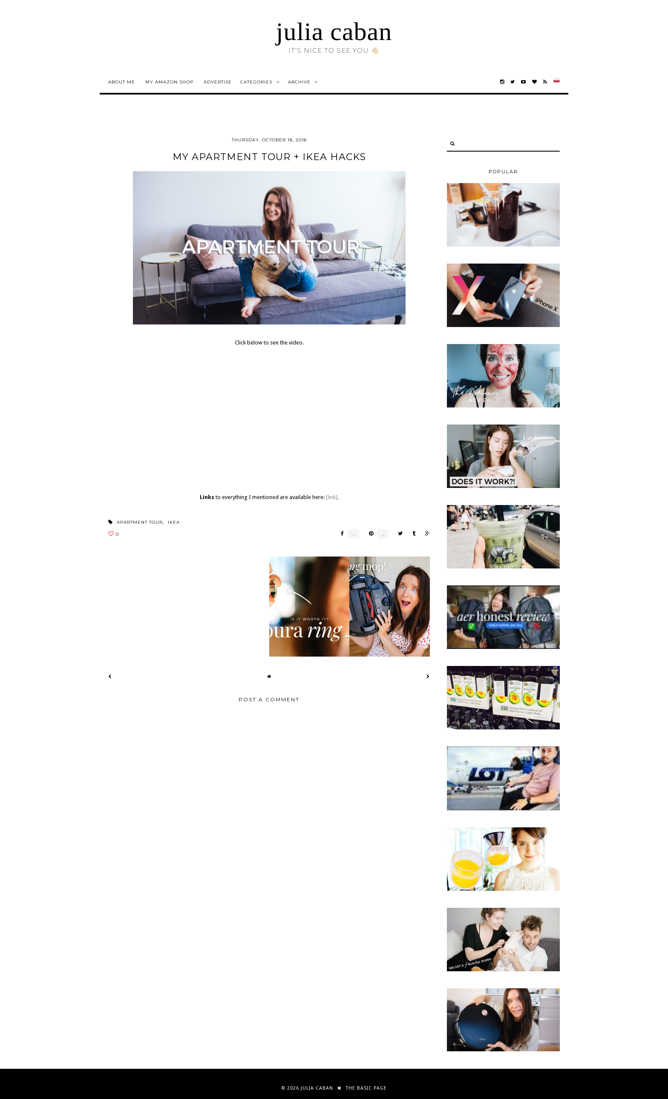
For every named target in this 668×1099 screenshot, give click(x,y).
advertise (218, 82)
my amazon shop (169, 82)
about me (121, 82)
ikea (174, 522)
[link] (331, 497)
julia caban (334, 31)
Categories (256, 82)
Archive (299, 82)
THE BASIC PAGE (366, 1088)
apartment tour (140, 522)
